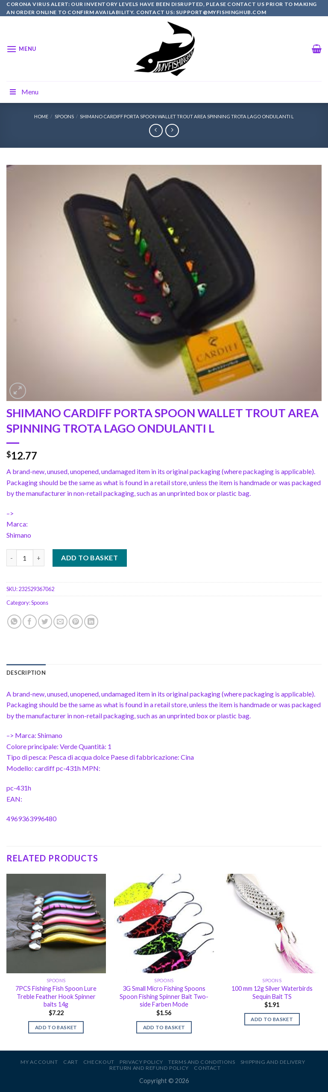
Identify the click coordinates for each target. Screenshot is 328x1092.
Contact (207, 1068)
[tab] (26, 672)
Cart (70, 1062)
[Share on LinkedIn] (91, 622)
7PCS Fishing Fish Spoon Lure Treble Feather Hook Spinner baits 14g (56, 996)
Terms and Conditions (201, 1062)
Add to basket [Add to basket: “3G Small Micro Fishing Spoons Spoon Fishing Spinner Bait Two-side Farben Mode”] (164, 1027)
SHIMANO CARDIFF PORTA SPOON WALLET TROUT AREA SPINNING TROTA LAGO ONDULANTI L (187, 116)
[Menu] (21, 48)
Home (41, 116)
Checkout (98, 1062)
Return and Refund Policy (149, 1068)
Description (26, 672)
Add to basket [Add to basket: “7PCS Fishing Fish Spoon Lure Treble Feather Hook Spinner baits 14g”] (56, 1027)
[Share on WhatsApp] (14, 622)
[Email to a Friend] (60, 622)
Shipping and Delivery (272, 1062)
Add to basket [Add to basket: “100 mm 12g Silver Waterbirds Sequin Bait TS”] (272, 1019)
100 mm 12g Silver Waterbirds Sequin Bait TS (272, 992)
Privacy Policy (141, 1062)
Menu (23, 92)
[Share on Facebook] (30, 622)
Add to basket (89, 557)
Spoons (64, 116)
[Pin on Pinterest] (76, 622)
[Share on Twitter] (45, 622)
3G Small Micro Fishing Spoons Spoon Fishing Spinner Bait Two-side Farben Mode (164, 996)
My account (39, 1062)
